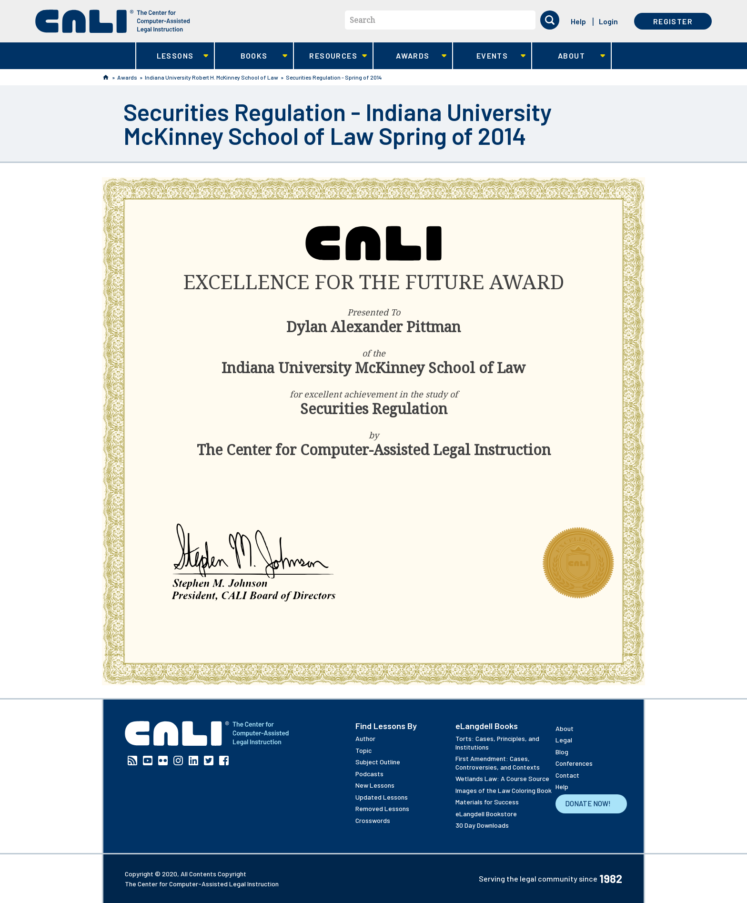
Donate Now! (588, 803)
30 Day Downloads (482, 825)
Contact (567, 775)
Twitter (208, 760)
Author (365, 738)
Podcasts (369, 774)
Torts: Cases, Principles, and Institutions (497, 742)
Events (489, 56)
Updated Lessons (381, 797)
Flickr (163, 760)
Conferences (574, 763)
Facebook (224, 760)
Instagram (178, 760)
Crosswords (372, 820)
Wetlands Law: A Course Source (502, 778)
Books (251, 56)
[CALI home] (112, 21)
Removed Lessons (382, 808)
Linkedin (193, 760)
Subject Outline (377, 762)
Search (362, 20)
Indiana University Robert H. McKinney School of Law (211, 77)
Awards (410, 56)
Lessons (172, 56)
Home (106, 77)
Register (673, 21)
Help (578, 21)
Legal (563, 740)
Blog (561, 752)
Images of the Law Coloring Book (503, 790)
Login (608, 21)
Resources (330, 56)
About (568, 56)
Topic (363, 750)
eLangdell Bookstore (486, 814)
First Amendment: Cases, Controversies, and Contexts (497, 762)
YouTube (147, 760)
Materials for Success (487, 802)
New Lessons (374, 785)
